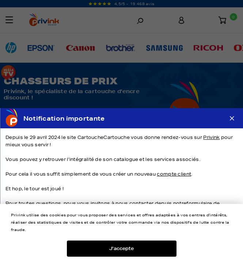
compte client (174, 174)
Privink (211, 137)
